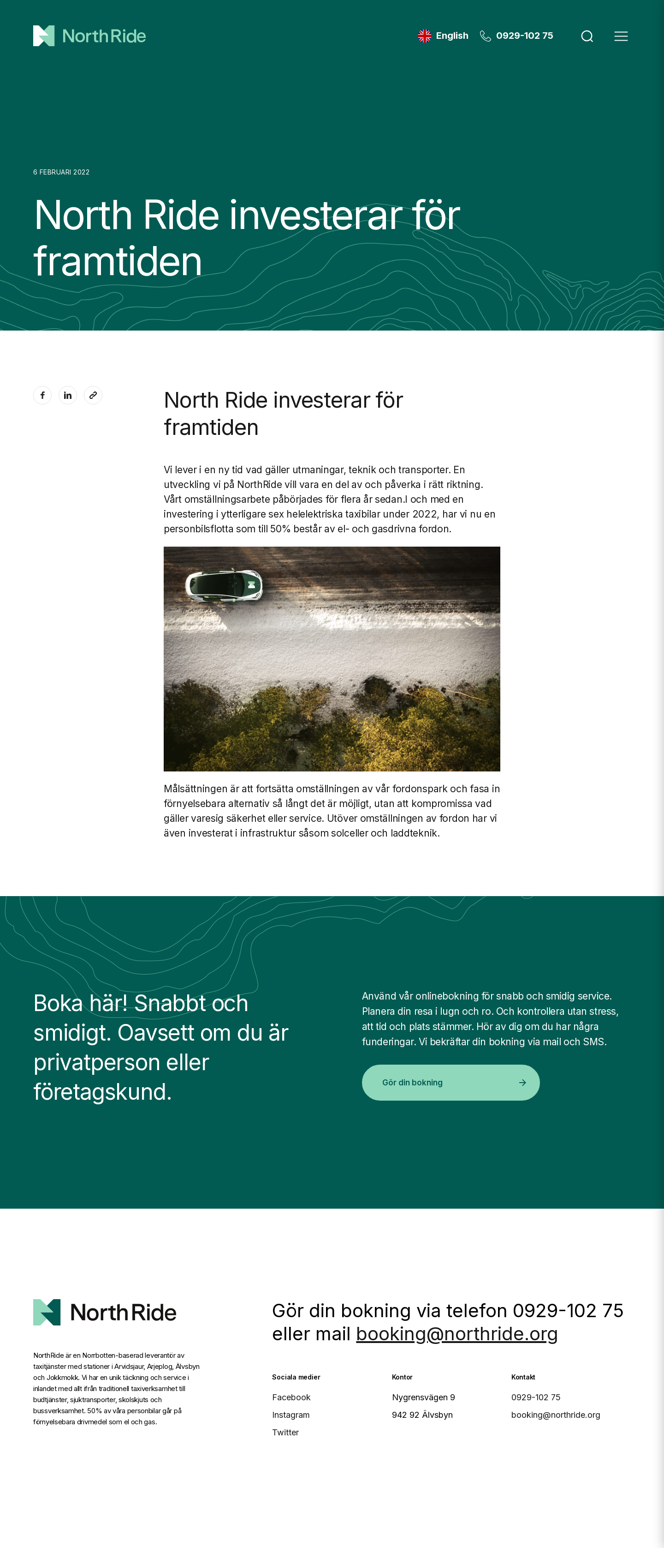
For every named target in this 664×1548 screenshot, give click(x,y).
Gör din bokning (454, 1082)
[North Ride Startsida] (104, 1299)
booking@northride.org (457, 1333)
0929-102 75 (524, 35)
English (452, 35)
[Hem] (89, 35)
